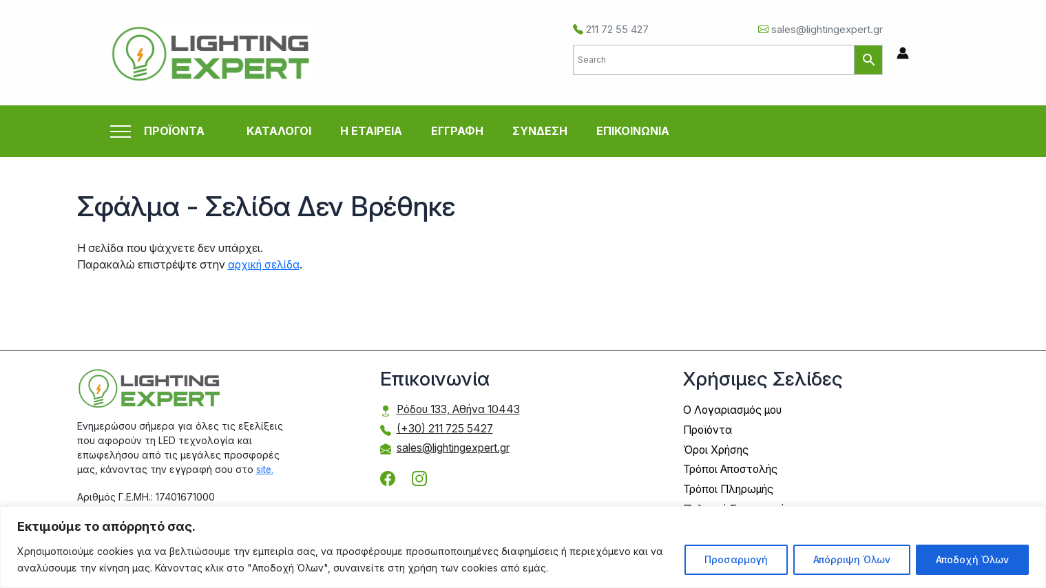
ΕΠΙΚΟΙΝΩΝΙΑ (632, 131)
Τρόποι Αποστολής (732, 467)
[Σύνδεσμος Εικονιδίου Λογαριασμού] (903, 53)
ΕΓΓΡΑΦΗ (457, 131)
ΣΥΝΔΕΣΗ (539, 131)
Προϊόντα (709, 429)
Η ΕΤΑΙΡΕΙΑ (371, 131)
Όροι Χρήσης (717, 448)
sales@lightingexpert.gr (820, 29)
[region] (523, 547)
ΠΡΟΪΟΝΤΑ (174, 131)
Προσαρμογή (736, 559)
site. (265, 468)
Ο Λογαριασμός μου (735, 410)
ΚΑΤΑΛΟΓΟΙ (279, 131)
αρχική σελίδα (265, 264)
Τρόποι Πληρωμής (730, 487)
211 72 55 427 (611, 29)
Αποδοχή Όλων (972, 559)
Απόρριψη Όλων (851, 559)
